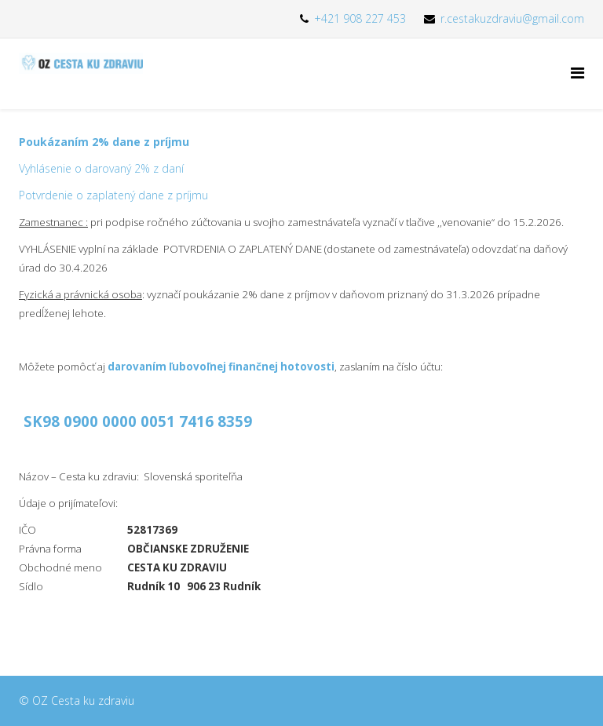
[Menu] (577, 72)
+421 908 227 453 (360, 18)
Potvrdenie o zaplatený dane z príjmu (113, 195)
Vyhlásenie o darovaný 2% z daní (101, 168)
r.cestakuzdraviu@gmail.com (512, 18)
